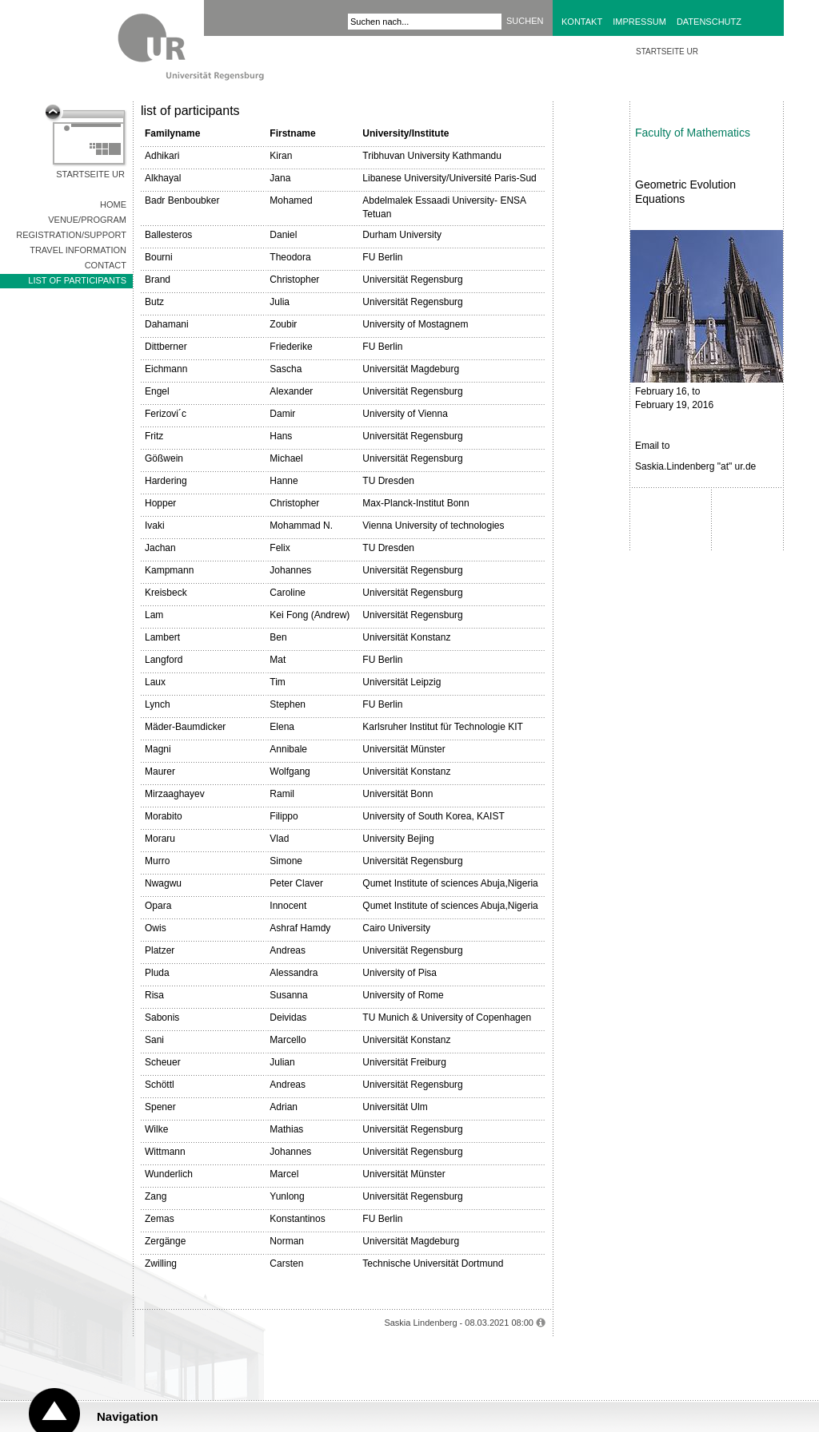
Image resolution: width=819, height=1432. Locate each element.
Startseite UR (90, 174)
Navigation (127, 1416)
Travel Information (78, 250)
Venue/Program (87, 219)
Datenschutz (709, 21)
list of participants (77, 280)
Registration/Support (71, 235)
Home (113, 204)
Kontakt (581, 21)
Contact (105, 265)
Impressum (639, 21)
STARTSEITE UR (667, 51)
